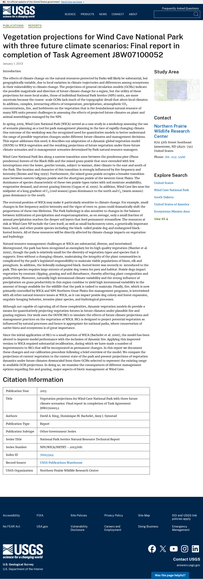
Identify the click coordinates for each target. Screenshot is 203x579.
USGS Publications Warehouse (61, 462)
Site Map (144, 515)
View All (161, 219)
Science (70, 14)
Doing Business (148, 526)
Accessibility (11, 515)
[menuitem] (70, 12)
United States (163, 183)
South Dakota (163, 197)
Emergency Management (180, 528)
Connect (118, 14)
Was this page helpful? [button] (170, 575)
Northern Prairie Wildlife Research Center (172, 131)
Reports (35, 25)
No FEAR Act (11, 526)
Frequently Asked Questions (180, 8)
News (103, 14)
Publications (13, 25)
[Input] (177, 14)
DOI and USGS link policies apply (184, 517)
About (133, 14)
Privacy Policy (113, 515)
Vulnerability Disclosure (79, 528)
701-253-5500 (175, 157)
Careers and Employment (112, 528)
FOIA (40, 515)
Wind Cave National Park (171, 190)
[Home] (19, 17)
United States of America (171, 204)
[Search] (196, 14)
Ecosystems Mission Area (172, 211)
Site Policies (79, 515)
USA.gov (42, 526)
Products (87, 14)
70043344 (47, 455)
